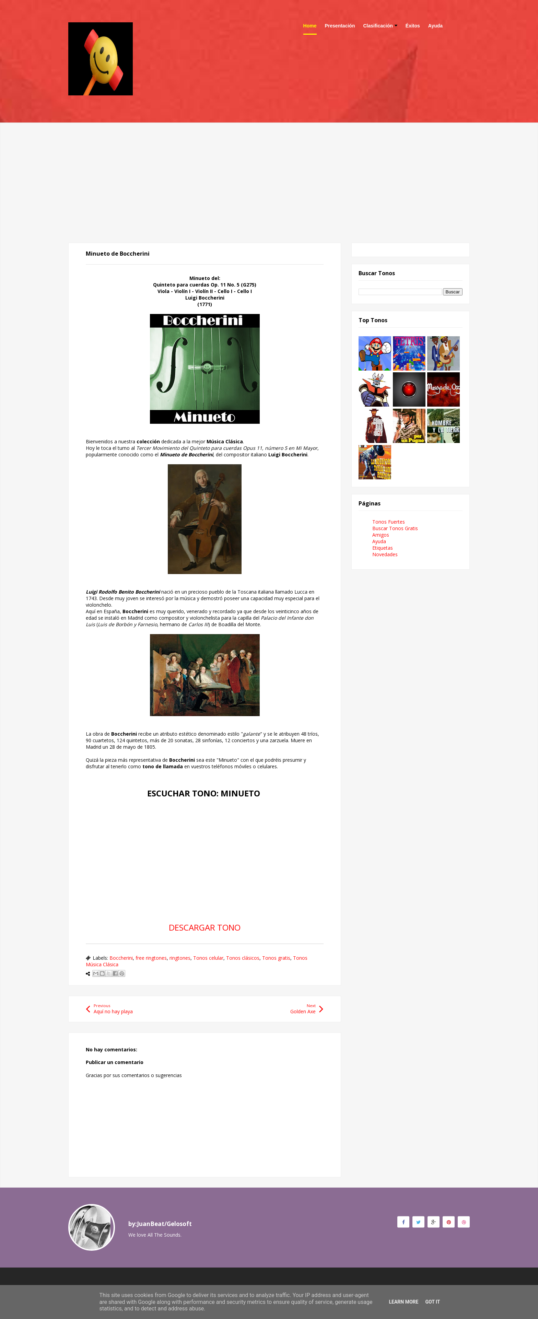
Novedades (385, 554)
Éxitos (413, 25)
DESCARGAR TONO (205, 927)
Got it (432, 1302)
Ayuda (435, 25)
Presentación (340, 25)
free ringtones (151, 958)
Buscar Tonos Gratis (395, 528)
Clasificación (380, 25)
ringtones (179, 958)
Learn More (403, 1302)
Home (310, 25)
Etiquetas (382, 548)
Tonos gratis (276, 958)
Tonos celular (208, 958)
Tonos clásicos (242, 958)
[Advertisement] (269, 170)
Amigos (380, 535)
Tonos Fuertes (388, 521)
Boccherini (121, 958)
